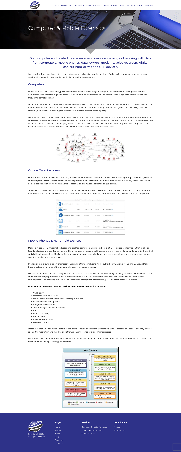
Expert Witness (88, 433)
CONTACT (149, 5)
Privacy (117, 427)
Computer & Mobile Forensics (94, 427)
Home (57, 427)
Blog (57, 437)
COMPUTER (66, 5)
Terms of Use (119, 430)
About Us (59, 440)
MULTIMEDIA (78, 5)
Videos (58, 430)
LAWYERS (130, 5)
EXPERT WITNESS (93, 5)
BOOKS (114, 5)
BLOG (121, 5)
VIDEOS (106, 5)
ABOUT (140, 5)
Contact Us (59, 443)
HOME (56, 5)
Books (57, 433)
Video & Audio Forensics (91, 430)
